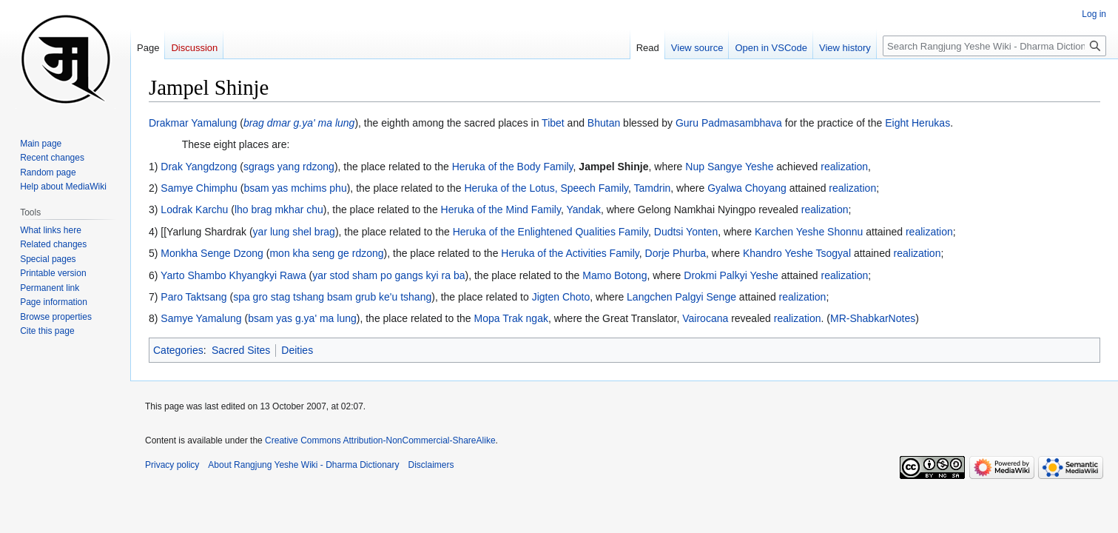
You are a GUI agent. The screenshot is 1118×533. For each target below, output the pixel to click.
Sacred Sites (241, 350)
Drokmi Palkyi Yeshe (731, 275)
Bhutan (603, 123)
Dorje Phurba (676, 253)
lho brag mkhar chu (279, 209)
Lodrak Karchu (194, 209)
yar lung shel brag (294, 232)
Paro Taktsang (193, 297)
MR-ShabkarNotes (872, 318)
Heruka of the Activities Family (570, 253)
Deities (297, 350)
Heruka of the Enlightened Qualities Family (550, 232)
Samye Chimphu (199, 188)
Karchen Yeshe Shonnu (809, 232)
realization (844, 166)
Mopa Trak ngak (511, 318)
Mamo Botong (614, 275)
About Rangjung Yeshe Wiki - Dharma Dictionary (303, 465)
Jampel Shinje (613, 166)
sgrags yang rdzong (288, 166)
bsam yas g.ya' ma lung (302, 318)
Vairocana (705, 318)
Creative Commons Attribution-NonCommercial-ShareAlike (380, 440)
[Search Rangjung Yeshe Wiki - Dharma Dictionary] (994, 46)
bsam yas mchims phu (294, 188)
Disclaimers (431, 465)
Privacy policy (172, 465)
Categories (178, 350)
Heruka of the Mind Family (501, 209)
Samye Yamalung (201, 318)
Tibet (553, 123)
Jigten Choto (561, 297)
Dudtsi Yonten (686, 232)
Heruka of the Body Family (512, 166)
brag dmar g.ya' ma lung (299, 123)
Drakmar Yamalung (193, 123)
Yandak (583, 209)
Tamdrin (652, 188)
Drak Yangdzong (199, 166)
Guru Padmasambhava (729, 123)
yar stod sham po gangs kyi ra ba (388, 275)
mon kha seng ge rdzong (326, 253)
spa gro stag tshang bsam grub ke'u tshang (332, 297)
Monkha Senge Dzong (212, 253)
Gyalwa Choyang (747, 188)
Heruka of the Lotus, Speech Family (546, 188)
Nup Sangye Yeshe (729, 166)
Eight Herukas (917, 123)
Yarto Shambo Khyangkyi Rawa (233, 275)
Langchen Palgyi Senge (681, 297)
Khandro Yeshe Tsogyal (797, 253)
